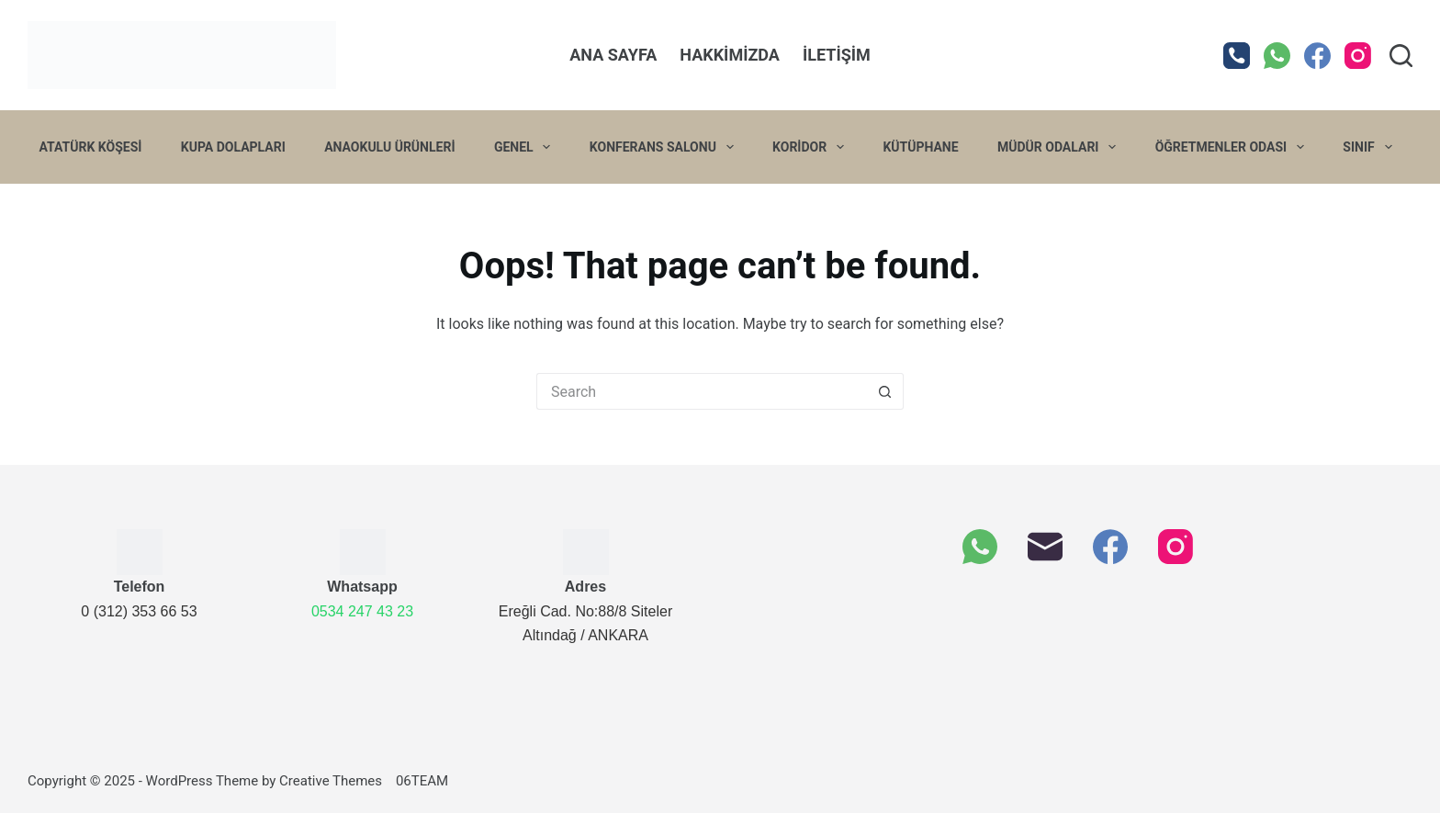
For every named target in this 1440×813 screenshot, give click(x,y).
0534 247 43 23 (362, 611)
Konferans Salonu (665, 147)
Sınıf (1371, 147)
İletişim (837, 54)
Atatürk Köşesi (90, 147)
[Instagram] (1357, 55)
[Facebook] (1317, 55)
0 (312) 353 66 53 (139, 611)
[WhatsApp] (1277, 55)
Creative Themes (330, 781)
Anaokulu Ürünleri (389, 147)
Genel (526, 147)
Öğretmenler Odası (1233, 147)
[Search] (1400, 55)
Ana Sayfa (613, 54)
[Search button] (885, 391)
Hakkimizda (730, 54)
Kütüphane (920, 147)
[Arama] (701, 391)
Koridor (811, 147)
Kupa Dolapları (233, 147)
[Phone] (1236, 55)
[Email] (1045, 546)
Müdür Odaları (1060, 147)
